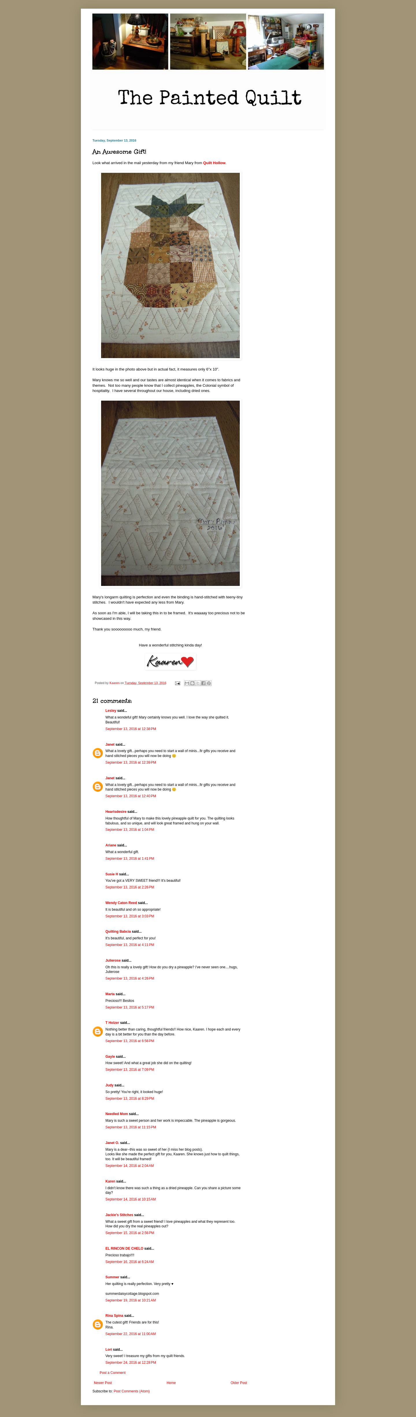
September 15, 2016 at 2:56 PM (129, 1233)
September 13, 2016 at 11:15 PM (130, 1127)
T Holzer (112, 1023)
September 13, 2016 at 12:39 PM (130, 762)
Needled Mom (116, 1114)
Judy (109, 1085)
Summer (112, 1277)
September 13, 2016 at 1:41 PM (129, 859)
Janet (109, 745)
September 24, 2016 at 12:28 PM (130, 1363)
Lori (108, 1350)
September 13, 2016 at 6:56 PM (129, 1041)
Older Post (239, 1383)
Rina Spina (114, 1316)
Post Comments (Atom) (132, 1391)
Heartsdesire (116, 812)
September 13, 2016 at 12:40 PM (130, 796)
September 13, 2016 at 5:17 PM (129, 1007)
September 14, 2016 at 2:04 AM (129, 1166)
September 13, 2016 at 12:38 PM (130, 729)
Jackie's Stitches (119, 1215)
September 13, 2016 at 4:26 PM (129, 978)
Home (171, 1383)
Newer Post (103, 1383)
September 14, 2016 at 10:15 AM (130, 1199)
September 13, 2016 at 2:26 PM (129, 887)
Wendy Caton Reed (121, 903)
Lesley (110, 711)
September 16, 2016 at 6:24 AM (129, 1262)
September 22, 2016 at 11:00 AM (130, 1334)
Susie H (111, 874)
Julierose (113, 960)
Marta (110, 994)
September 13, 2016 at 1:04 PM (129, 830)
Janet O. (112, 1143)
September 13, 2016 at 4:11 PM (129, 945)
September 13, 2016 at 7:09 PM (129, 1070)
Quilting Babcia (118, 932)
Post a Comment (112, 1373)
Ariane (110, 845)
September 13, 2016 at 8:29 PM (129, 1099)
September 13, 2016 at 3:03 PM (129, 916)
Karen (110, 1181)
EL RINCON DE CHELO (124, 1248)
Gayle (110, 1057)
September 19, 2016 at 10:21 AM (130, 1300)
